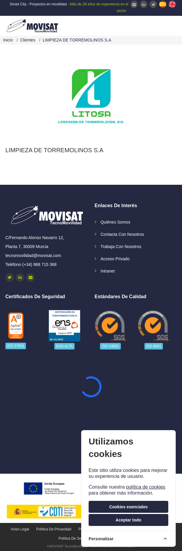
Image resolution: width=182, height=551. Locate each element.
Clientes (28, 40)
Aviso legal (20, 529)
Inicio (8, 40)
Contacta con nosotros (122, 234)
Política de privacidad (53, 529)
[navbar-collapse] (165, 25)
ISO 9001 (153, 346)
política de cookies (145, 487)
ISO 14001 (110, 346)
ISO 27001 (15, 346)
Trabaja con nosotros (121, 246)
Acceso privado (115, 258)
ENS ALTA (64, 346)
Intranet (108, 271)
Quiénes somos (115, 222)
